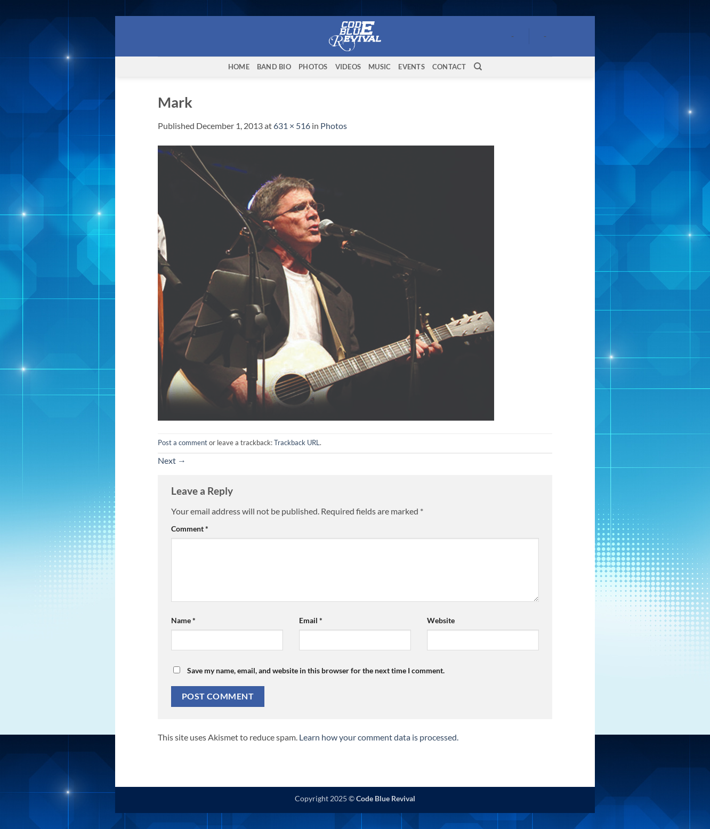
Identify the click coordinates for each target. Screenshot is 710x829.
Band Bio (274, 66)
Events (411, 66)
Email (310, 620)
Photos (313, 66)
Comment (189, 528)
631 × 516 (291, 125)
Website (441, 620)
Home (238, 66)
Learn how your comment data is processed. (378, 737)
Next (172, 460)
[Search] (478, 67)
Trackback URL (297, 442)
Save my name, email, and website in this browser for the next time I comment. (316, 670)
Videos (348, 66)
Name (183, 620)
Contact (449, 66)
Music (379, 66)
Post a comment (182, 442)
